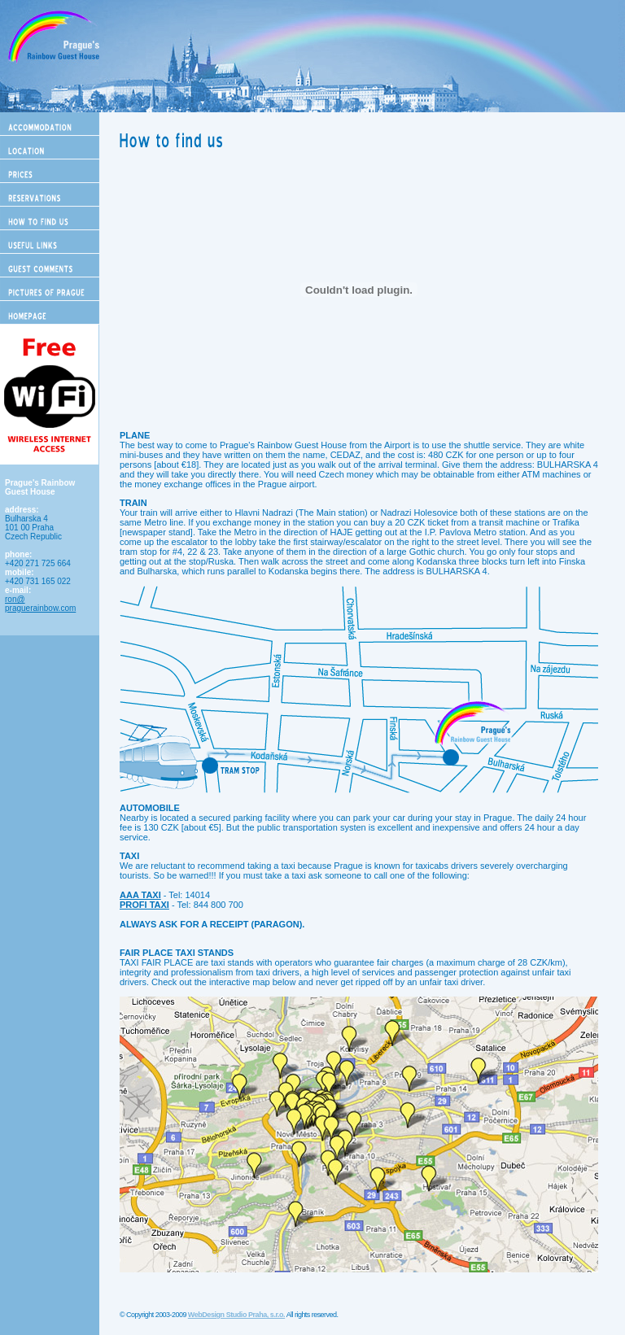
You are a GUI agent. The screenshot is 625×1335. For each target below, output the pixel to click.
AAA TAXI (140, 895)
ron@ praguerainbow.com (40, 604)
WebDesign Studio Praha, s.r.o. (236, 1315)
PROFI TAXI (144, 905)
